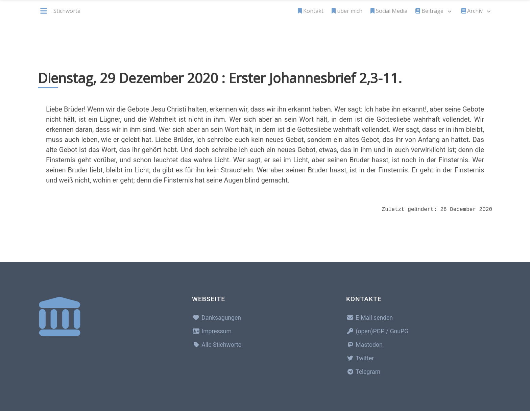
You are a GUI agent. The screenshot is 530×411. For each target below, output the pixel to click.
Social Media (388, 11)
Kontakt (310, 11)
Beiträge (429, 11)
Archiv (472, 11)
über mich (347, 11)
